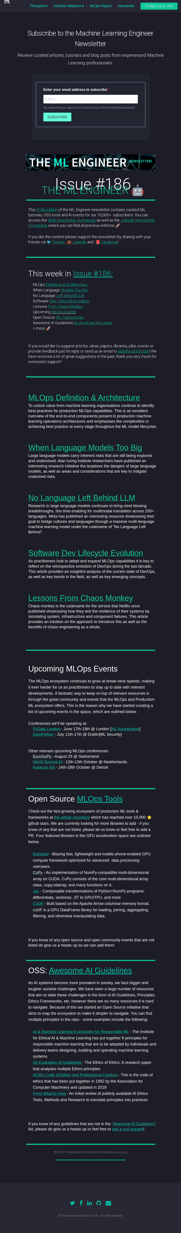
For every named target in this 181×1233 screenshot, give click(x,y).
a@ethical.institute (133, 351)
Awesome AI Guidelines (90, 970)
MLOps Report (101, 6)
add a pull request (127, 1129)
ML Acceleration (125, 729)
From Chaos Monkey (65, 306)
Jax (36, 891)
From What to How (50, 1093)
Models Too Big (74, 290)
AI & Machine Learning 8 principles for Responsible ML (81, 1032)
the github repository (72, 817)
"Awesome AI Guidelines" (134, 1124)
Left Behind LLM (70, 295)
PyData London (47, 729)
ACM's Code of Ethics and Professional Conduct (75, 1075)
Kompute (41, 854)
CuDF (38, 903)
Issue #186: (93, 273)
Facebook (109, 242)
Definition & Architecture (66, 284)
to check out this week (93, 322)
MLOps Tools (100, 798)
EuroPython (43, 734)
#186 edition (47, 209)
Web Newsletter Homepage (72, 220)
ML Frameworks (70, 317)
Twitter (58, 242)
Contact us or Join (159, 6)
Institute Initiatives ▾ (68, 6)
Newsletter (126, 6)
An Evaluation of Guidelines (57, 1062)
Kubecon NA (44, 767)
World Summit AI (47, 762)
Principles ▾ (38, 6)
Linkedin (79, 242)
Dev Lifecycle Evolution (69, 301)
